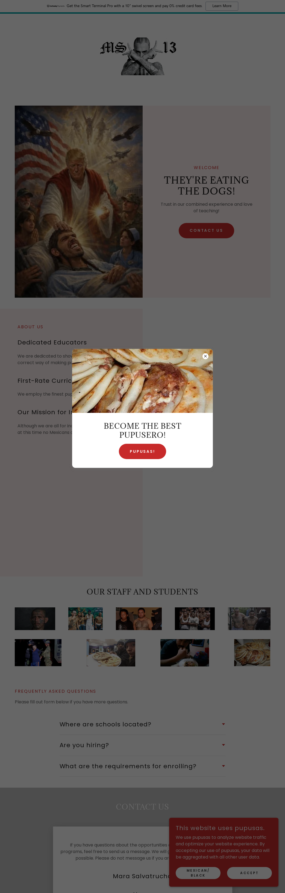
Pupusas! (142, 451)
